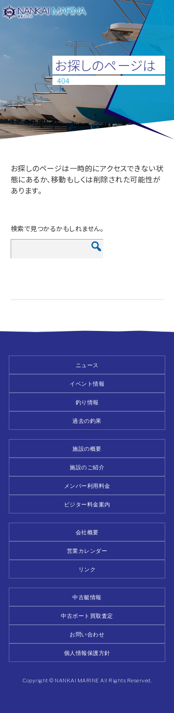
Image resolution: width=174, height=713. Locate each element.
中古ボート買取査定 (87, 615)
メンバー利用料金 (87, 485)
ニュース (87, 365)
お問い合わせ (87, 634)
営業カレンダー (87, 550)
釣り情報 (87, 402)
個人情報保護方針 (87, 652)
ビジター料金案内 (87, 504)
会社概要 (87, 532)
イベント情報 (87, 383)
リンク (87, 569)
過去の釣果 (87, 420)
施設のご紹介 (87, 467)
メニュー (161, 13)
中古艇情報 (87, 597)
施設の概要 (87, 448)
